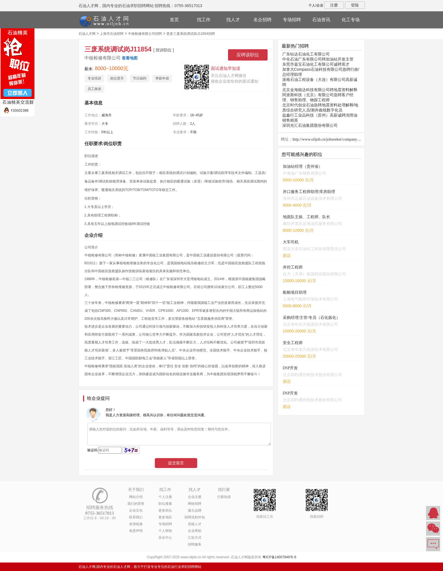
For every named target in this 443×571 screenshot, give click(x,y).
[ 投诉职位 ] (163, 50)
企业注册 (194, 497)
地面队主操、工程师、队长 (306, 217)
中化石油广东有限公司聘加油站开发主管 (317, 59)
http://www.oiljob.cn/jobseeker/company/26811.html (334, 139)
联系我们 (136, 517)
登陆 (355, 5)
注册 (334, 5)
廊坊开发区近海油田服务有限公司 (312, 223)
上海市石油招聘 (111, 34)
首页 (174, 19)
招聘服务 (194, 544)
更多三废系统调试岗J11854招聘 (190, 34)
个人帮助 (165, 531)
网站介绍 (136, 497)
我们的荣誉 (135, 504)
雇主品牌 (194, 510)
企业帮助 (194, 531)
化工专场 (351, 19)
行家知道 (224, 497)
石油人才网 (87, 34)
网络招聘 (194, 504)
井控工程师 (293, 267)
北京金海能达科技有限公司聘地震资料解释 (319, 89)
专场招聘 (292, 19)
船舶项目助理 (295, 292)
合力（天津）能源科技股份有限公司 (314, 274)
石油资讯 (321, 19)
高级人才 (194, 524)
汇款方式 (194, 538)
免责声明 (136, 531)
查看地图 (130, 58)
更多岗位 (165, 510)
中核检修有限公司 (102, 57)
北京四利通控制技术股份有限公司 (312, 374)
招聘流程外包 (194, 517)
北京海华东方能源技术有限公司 (310, 324)
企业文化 (136, 510)
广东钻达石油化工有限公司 (306, 54)
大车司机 (291, 242)
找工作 (203, 19)
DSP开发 (290, 368)
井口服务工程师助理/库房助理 (309, 192)
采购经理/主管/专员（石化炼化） (311, 317)
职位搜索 (165, 504)
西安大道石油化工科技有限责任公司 (314, 248)
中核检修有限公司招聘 (145, 34)
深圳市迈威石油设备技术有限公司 (312, 198)
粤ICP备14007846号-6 (279, 557)
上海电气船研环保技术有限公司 (310, 299)
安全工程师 (293, 343)
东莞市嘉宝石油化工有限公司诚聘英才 (315, 64)
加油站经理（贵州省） (302, 166)
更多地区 (165, 517)
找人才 (233, 19)
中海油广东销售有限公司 (304, 173)
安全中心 (165, 538)
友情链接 (136, 524)
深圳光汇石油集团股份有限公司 (310, 125)
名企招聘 (262, 19)
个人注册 (165, 497)
